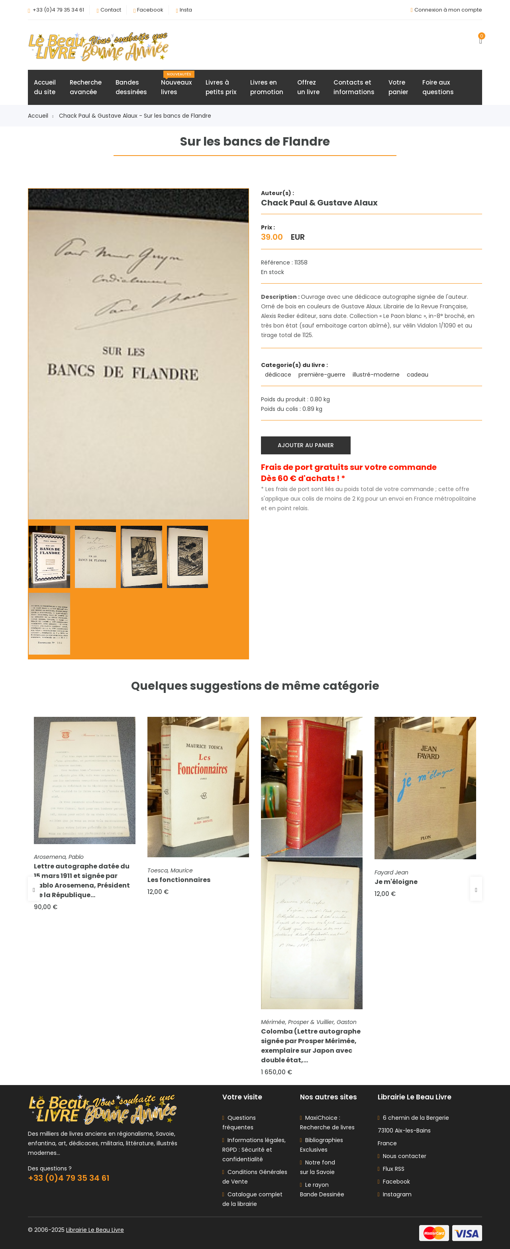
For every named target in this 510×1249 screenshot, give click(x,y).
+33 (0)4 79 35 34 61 (58, 10)
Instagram (395, 1194)
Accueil (40, 116)
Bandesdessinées (131, 87)
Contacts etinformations (354, 87)
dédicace (279, 375)
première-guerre (322, 375)
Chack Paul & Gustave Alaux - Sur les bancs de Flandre (135, 116)
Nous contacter (402, 1156)
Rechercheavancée (86, 87)
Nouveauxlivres (177, 83)
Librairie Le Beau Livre (95, 1230)
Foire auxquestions (438, 87)
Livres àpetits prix (221, 87)
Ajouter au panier (306, 445)
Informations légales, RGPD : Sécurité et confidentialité (254, 1149)
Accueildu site (45, 87)
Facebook (150, 10)
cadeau (418, 375)
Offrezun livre (308, 87)
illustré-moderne (377, 375)
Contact (110, 10)
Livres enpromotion (266, 87)
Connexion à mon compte (448, 10)
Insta (186, 10)
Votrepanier (398, 87)
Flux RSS (391, 1169)
